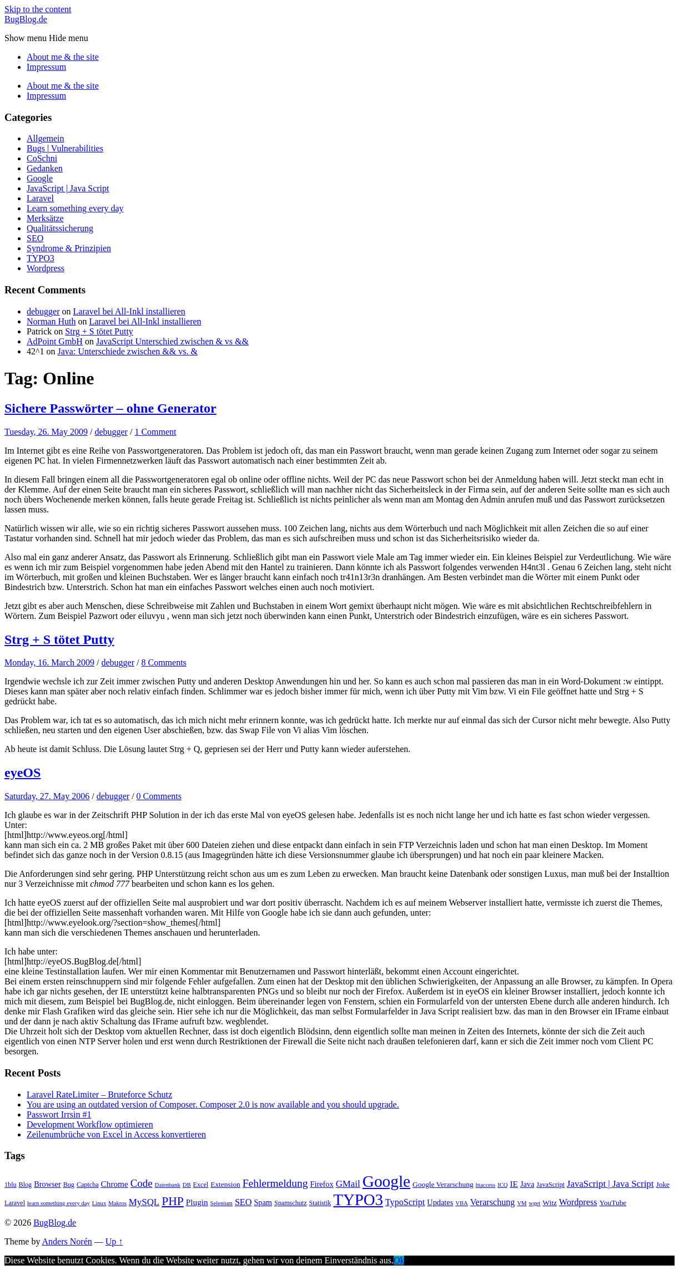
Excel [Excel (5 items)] (201, 1184)
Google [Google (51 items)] (386, 1181)
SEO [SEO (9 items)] (243, 1202)
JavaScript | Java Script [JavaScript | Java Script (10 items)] (610, 1183)
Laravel (40, 198)
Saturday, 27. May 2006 (46, 796)
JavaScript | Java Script (68, 188)
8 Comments (163, 662)
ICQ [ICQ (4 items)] (502, 1185)
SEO (35, 238)
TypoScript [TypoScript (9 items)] (405, 1202)
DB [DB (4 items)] (187, 1185)
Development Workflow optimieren (90, 1124)
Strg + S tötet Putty (99, 331)
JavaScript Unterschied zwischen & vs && (172, 341)
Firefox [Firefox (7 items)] (322, 1184)
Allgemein (45, 138)
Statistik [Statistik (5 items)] (320, 1203)
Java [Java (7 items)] (527, 1184)
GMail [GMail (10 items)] (348, 1183)
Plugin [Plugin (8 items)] (197, 1202)
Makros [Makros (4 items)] (117, 1203)
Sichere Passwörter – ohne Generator (110, 408)
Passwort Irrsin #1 (59, 1114)
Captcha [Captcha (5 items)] (88, 1184)
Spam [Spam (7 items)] (263, 1202)
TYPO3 (40, 258)
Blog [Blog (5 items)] (25, 1184)
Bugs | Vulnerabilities (65, 148)
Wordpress (45, 268)
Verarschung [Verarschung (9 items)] (492, 1202)
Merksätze (45, 218)
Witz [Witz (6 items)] (549, 1202)
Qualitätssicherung (60, 228)
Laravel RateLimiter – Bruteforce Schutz (99, 1094)
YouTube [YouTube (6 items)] (612, 1202)
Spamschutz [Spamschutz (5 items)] (290, 1203)
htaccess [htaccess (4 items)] (486, 1185)
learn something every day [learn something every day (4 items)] (58, 1203)
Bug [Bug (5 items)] (68, 1184)
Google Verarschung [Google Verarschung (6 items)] (443, 1184)
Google (40, 178)
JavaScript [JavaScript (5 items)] (550, 1184)
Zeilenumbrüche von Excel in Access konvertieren (116, 1134)
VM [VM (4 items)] (521, 1203)
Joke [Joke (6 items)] (663, 1184)
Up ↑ (114, 1241)
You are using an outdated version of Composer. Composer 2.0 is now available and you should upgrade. (213, 1104)
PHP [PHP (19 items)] (173, 1201)
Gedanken (45, 168)
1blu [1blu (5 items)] (10, 1184)
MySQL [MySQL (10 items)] (144, 1202)
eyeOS (22, 772)
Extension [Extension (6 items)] (225, 1184)
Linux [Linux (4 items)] (99, 1203)
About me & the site (63, 57)
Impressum (46, 67)
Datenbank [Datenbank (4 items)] (167, 1185)
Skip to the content (37, 9)
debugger (43, 311)
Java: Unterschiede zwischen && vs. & (128, 351)
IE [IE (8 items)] (514, 1183)
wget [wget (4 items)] (535, 1203)
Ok (399, 1260)
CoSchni (42, 158)
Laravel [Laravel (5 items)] (14, 1203)
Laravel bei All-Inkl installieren (129, 311)
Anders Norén (67, 1241)
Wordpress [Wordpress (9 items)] (578, 1202)
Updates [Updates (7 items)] (440, 1202)
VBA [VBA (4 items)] (461, 1203)
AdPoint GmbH (55, 341)
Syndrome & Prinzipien (69, 248)
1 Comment (155, 431)
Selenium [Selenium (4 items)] (221, 1203)
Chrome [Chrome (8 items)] (114, 1183)
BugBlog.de (25, 19)
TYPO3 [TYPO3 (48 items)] (358, 1199)
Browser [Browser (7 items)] (47, 1184)
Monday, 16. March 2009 (49, 662)
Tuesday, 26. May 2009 (46, 431)
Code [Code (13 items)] (141, 1183)
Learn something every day (75, 208)
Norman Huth (51, 321)
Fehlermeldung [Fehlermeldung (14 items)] (275, 1183)
